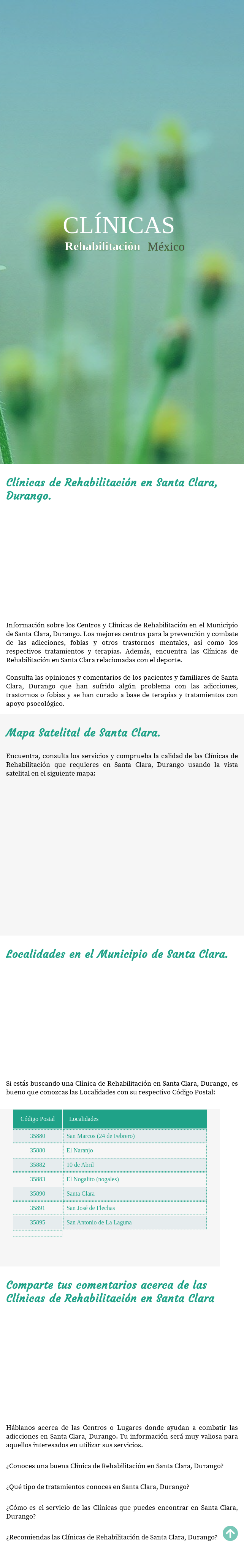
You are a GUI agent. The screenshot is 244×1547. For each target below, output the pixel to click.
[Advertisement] (122, 562)
